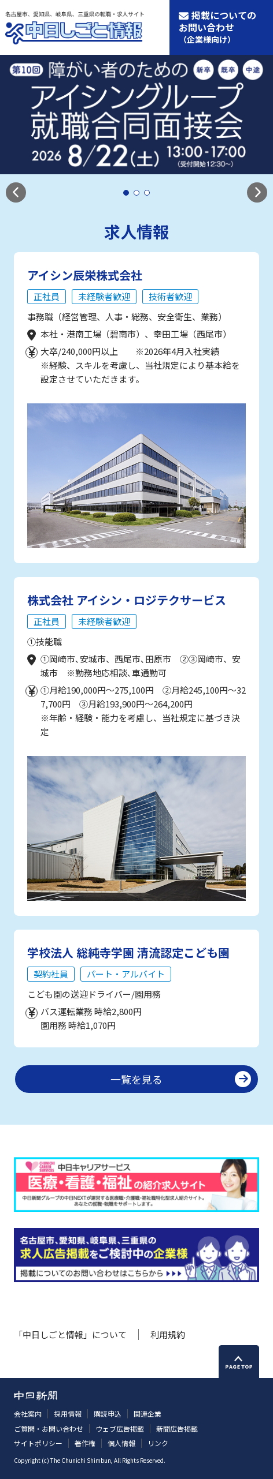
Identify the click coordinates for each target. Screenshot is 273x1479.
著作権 (85, 1443)
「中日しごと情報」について (70, 1334)
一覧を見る (136, 1079)
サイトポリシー (38, 1443)
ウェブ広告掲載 (119, 1428)
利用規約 (167, 1334)
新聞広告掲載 (177, 1428)
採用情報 (68, 1413)
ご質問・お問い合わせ (48, 1428)
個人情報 (121, 1443)
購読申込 (107, 1413)
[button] (16, 192)
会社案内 (28, 1413)
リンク (157, 1443)
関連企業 (147, 1413)
